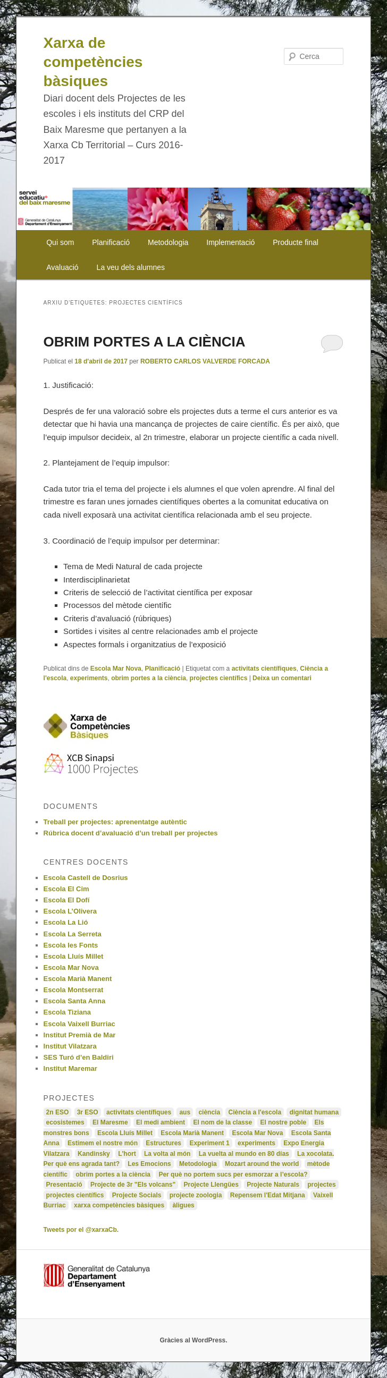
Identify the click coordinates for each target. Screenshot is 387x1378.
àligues (183, 1205)
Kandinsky (94, 1153)
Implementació (230, 242)
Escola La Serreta (73, 934)
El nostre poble (283, 1122)
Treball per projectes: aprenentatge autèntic (115, 822)
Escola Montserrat (74, 990)
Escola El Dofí (67, 900)
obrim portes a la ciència (148, 678)
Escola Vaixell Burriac (79, 1024)
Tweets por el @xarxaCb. (81, 1229)
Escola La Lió (66, 922)
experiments (89, 678)
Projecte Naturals (273, 1184)
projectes (321, 1184)
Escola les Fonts (71, 945)
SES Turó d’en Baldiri (79, 1057)
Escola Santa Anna (75, 1001)
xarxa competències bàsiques (119, 1205)
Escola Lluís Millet (74, 956)
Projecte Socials (137, 1195)
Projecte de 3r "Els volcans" (132, 1184)
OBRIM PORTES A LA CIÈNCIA (145, 342)
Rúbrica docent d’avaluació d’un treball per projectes (131, 833)
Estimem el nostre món (103, 1143)
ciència (209, 1112)
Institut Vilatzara (70, 1046)
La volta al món (167, 1153)
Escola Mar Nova (115, 668)
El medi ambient (160, 1122)
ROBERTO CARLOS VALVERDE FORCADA (205, 361)
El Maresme (110, 1122)
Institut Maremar (70, 1068)
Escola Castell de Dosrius (86, 878)
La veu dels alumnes (131, 267)
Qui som (60, 242)
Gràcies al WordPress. (193, 1340)
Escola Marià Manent (78, 979)
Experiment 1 (209, 1143)
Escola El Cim (66, 889)
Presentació (64, 1184)
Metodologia (168, 242)
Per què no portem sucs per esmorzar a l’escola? (232, 1174)
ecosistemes (65, 1122)
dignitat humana (314, 1112)
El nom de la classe (222, 1122)
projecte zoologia (196, 1195)
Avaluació (62, 267)
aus (184, 1112)
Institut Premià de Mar (80, 1035)
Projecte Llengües (210, 1184)
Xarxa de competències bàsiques (93, 62)
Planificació (111, 242)
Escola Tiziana (67, 1012)
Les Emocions (149, 1164)
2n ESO (57, 1112)
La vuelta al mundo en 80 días (244, 1153)
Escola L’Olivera (70, 911)
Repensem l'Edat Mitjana (267, 1195)
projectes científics (219, 678)
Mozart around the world (262, 1164)
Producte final (295, 242)
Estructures (163, 1143)
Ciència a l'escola (254, 1112)
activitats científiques (264, 668)
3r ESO (87, 1112)
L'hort (127, 1153)
